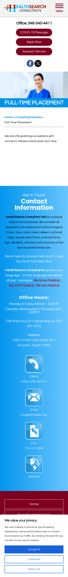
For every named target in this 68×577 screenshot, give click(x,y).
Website (34, 476)
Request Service (34, 51)
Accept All (34, 549)
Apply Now (34, 42)
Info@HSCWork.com (34, 414)
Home (34, 504)
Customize (34, 559)
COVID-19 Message (34, 32)
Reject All (34, 569)
